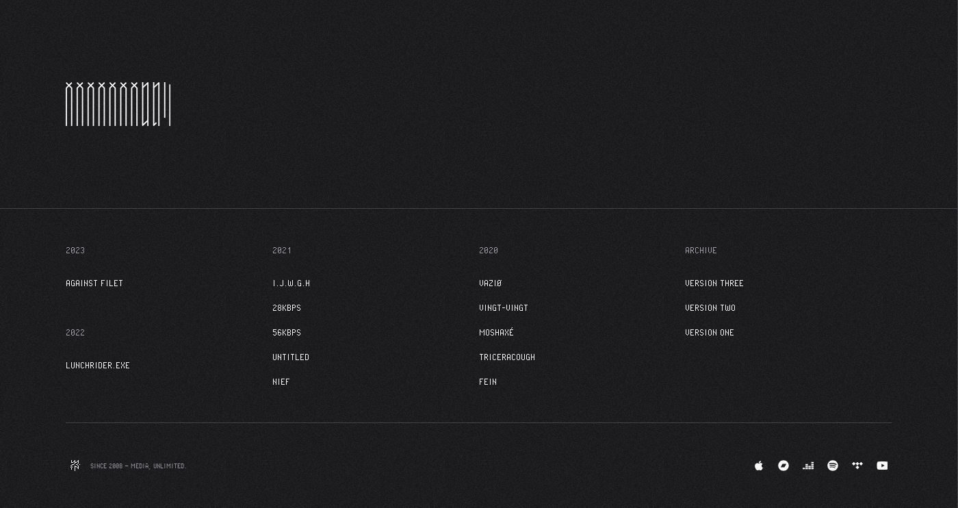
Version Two (710, 307)
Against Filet (94, 282)
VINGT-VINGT (503, 307)
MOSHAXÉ (496, 332)
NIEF (281, 381)
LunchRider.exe (98, 364)
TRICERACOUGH (507, 356)
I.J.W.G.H (291, 282)
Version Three (714, 282)
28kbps (286, 307)
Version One (709, 332)
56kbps (286, 332)
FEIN (488, 381)
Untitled (290, 356)
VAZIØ (490, 282)
